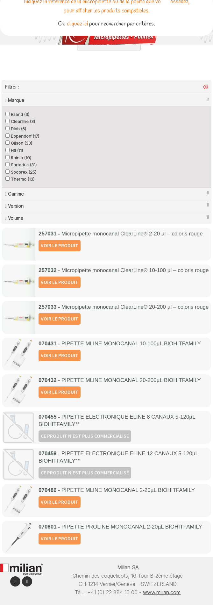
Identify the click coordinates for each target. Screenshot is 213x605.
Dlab (15, 128)
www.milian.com (162, 592)
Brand (17, 114)
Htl (14, 150)
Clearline (20, 121)
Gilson (18, 143)
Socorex (20, 172)
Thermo (19, 179)
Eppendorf (22, 136)
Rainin (18, 157)
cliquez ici (77, 24)
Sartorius (21, 164)
